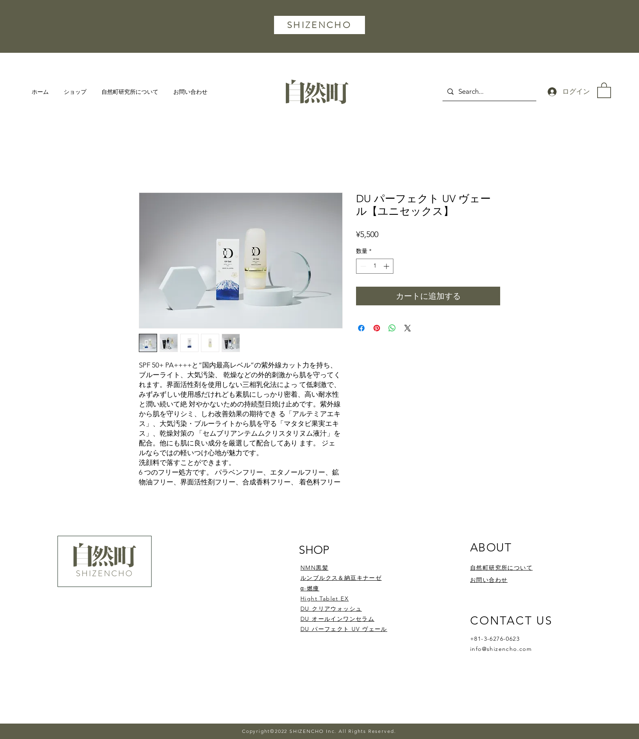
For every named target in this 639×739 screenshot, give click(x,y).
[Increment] (387, 266)
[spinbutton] (374, 266)
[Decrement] (362, 266)
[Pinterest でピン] (377, 328)
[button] (604, 90)
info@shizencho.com (501, 649)
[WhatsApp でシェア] (392, 328)
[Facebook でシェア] (361, 328)
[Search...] (488, 91)
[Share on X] (407, 328)
